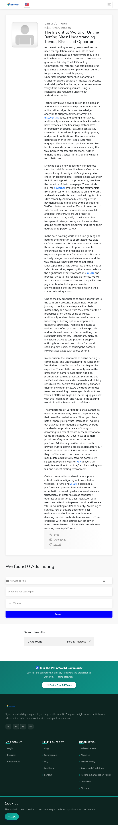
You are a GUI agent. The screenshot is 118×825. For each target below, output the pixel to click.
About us (85, 754)
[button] (83, 641)
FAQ (46, 761)
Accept (12, 816)
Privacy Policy (88, 761)
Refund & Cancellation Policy (96, 774)
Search (59, 614)
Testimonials (50, 754)
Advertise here (88, 748)
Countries (86, 781)
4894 (56, 535)
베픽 (79, 461)
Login (10, 748)
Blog (46, 748)
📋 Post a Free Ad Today (59, 685)
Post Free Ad (13, 761)
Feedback (49, 768)
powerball (59, 188)
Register (11, 754)
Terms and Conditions (92, 768)
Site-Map (85, 788)
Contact (48, 774)
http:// (57, 544)
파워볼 (90, 273)
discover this (51, 117)
